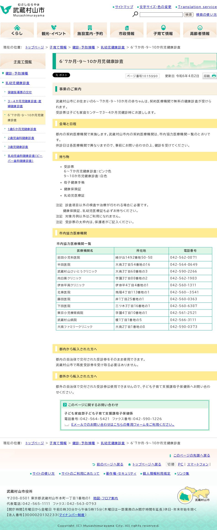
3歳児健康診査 (18, 146)
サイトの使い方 (43, 473)
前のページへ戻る (110, 464)
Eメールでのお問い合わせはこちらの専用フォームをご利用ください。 (123, 424)
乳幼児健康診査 (113, 47)
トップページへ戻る (147, 464)
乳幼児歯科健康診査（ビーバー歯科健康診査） (25, 158)
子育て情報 (58, 47)
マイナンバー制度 (72, 515)
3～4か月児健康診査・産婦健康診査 (24, 103)
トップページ (35, 47)
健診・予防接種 (83, 47)
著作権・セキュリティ (121, 473)
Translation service (197, 6)
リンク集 (183, 473)
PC (180, 464)
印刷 (207, 76)
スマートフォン (198, 464)
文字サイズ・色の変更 (156, 6)
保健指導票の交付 (20, 92)
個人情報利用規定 (157, 473)
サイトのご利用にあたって (80, 473)
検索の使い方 (206, 14)
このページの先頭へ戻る (192, 455)
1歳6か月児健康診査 (22, 129)
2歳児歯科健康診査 (21, 138)
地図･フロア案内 (105, 498)
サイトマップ (124, 6)
